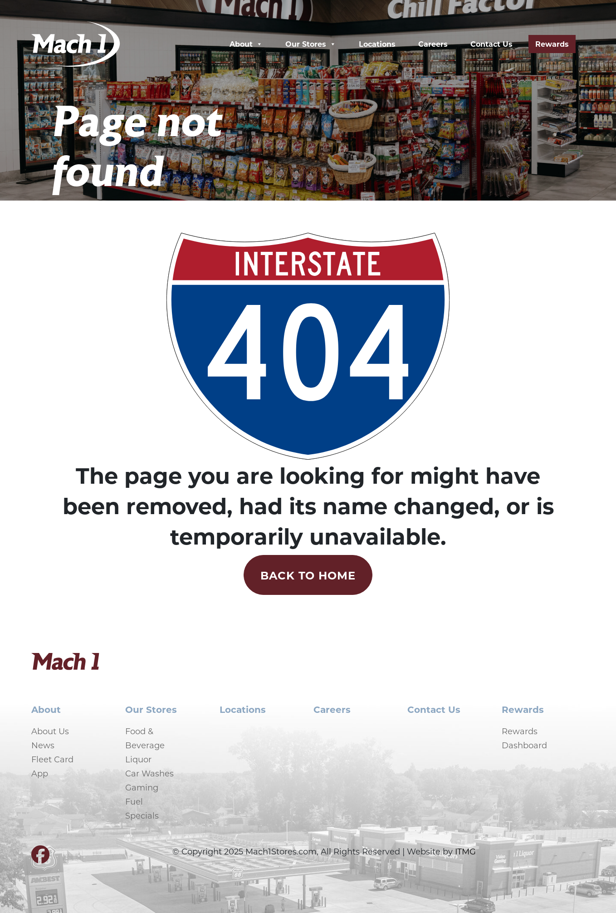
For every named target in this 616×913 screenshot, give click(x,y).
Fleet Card (52, 759)
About (246, 44)
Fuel (134, 801)
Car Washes (149, 773)
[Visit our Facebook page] (40, 858)
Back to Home (308, 575)
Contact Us (491, 44)
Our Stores (310, 44)
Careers (433, 44)
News (42, 745)
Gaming (141, 787)
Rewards (552, 44)
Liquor (138, 759)
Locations (377, 44)
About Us (50, 731)
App (39, 773)
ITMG (465, 851)
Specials (142, 815)
